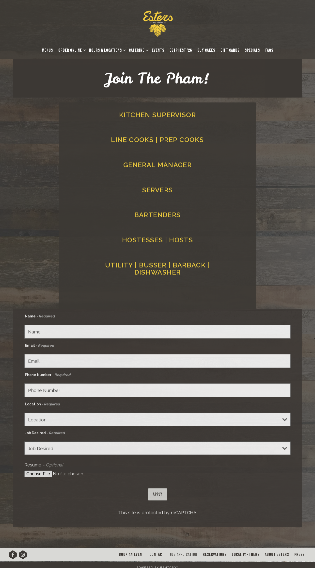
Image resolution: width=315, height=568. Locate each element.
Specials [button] (252, 50)
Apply (157, 497)
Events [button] (158, 50)
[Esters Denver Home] (157, 22)
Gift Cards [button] (229, 50)
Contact (157, 554)
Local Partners (245, 554)
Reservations (214, 554)
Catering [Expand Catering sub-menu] (138, 50)
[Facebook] (13, 556)
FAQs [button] (269, 50)
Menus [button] (47, 50)
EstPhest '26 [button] (181, 50)
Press (299, 554)
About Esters (277, 554)
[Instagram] (23, 556)
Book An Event (131, 554)
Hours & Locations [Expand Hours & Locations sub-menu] (106, 50)
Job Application (183, 554)
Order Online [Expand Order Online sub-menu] (71, 50)
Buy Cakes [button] (206, 50)
